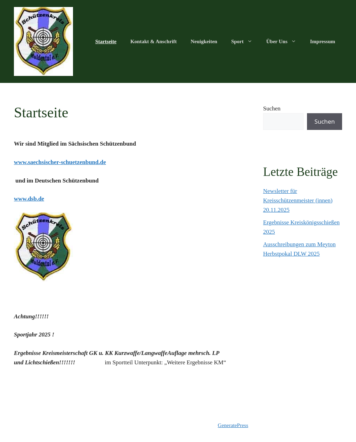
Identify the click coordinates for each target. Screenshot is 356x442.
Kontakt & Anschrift (153, 41)
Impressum (322, 41)
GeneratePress (233, 425)
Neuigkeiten (204, 41)
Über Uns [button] (284, 41)
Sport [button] (245, 41)
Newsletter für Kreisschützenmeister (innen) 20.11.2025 (298, 200)
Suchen (272, 108)
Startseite (105, 41)
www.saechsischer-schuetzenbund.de (60, 162)
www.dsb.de (29, 198)
